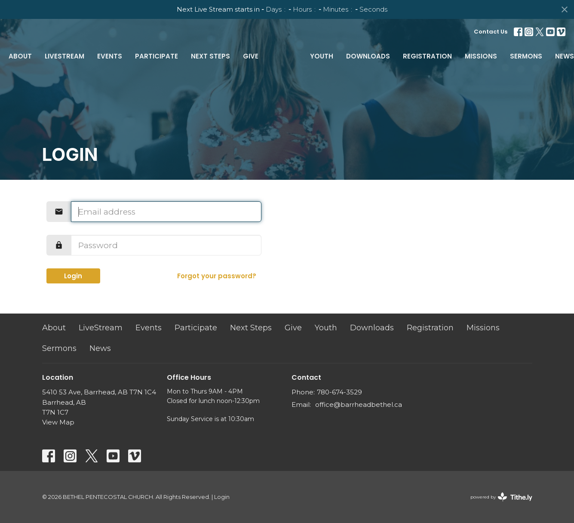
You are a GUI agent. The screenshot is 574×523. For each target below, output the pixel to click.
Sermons (526, 56)
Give (250, 56)
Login (73, 275)
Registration (427, 56)
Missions (481, 56)
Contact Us (490, 32)
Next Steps (210, 56)
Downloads (368, 56)
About (20, 56)
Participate (156, 56)
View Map (58, 422)
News (564, 56)
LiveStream (64, 56)
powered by (501, 497)
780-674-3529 (339, 392)
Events (109, 56)
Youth (321, 56)
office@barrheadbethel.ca (358, 404)
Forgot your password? (216, 275)
